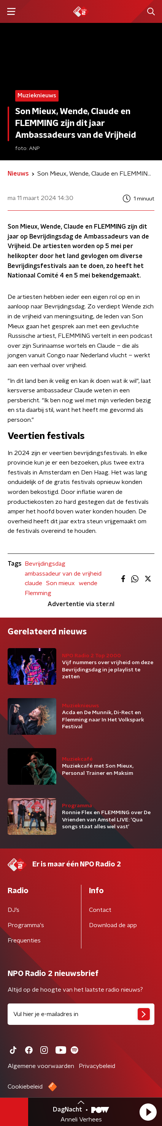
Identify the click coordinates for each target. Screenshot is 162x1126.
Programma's (26, 925)
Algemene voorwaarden (41, 1066)
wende (88, 583)
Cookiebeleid (25, 1087)
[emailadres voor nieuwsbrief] (81, 1014)
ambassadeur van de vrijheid (63, 574)
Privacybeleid (97, 1066)
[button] (148, 1112)
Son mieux (60, 583)
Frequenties (24, 940)
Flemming (38, 593)
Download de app (113, 925)
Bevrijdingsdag (45, 564)
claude (33, 583)
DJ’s (13, 910)
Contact (100, 910)
